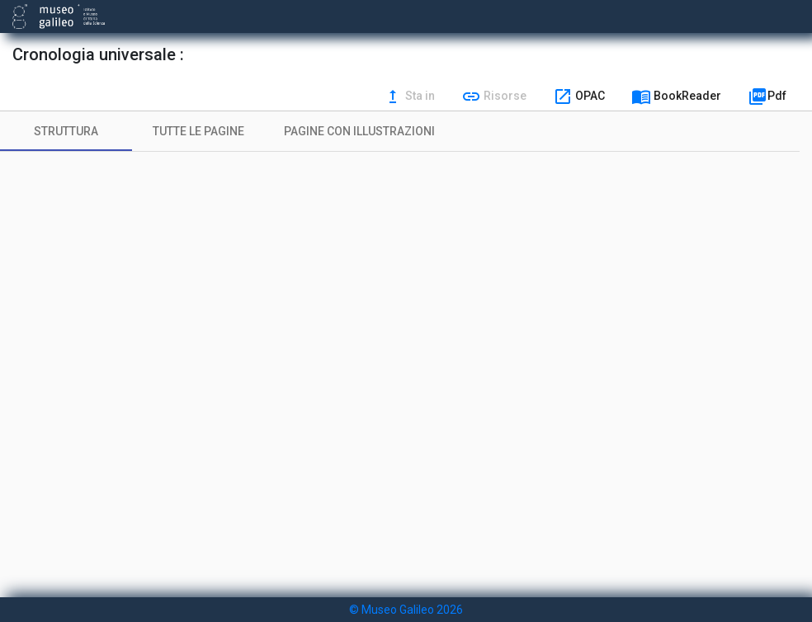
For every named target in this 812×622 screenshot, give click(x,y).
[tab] (66, 131)
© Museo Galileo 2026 (406, 609)
